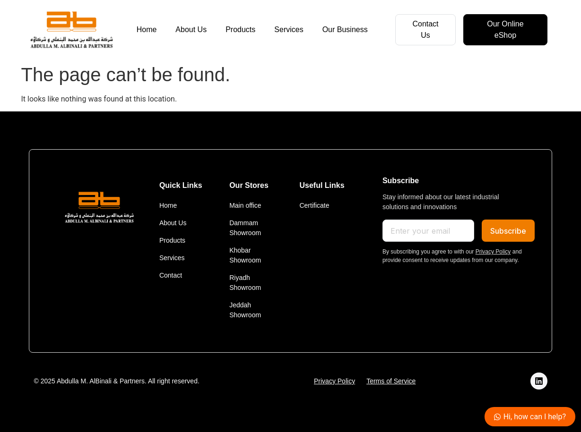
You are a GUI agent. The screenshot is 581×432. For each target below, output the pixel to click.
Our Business (345, 29)
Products (240, 29)
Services (288, 29)
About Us (191, 29)
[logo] (71, 30)
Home (147, 29)
